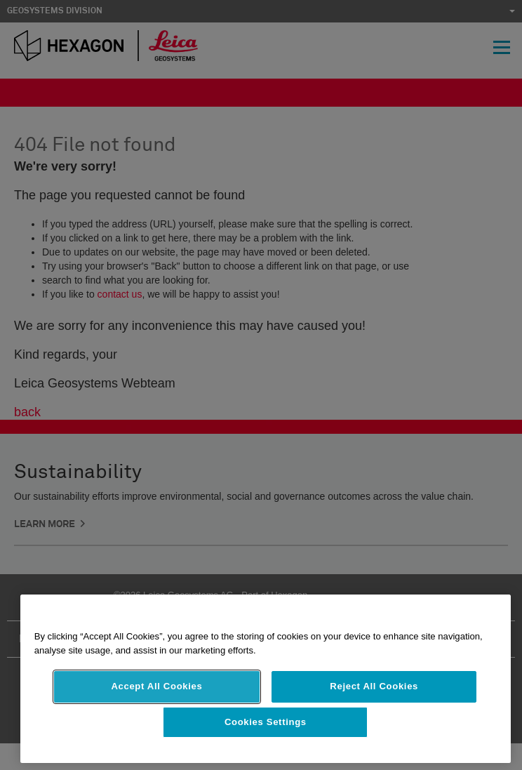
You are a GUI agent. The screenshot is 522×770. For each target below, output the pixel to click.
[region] (265, 679)
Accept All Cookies (156, 686)
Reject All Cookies (374, 686)
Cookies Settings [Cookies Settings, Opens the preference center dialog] (266, 722)
